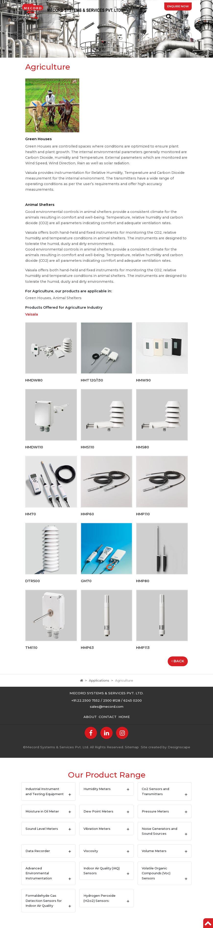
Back (177, 661)
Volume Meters (154, 851)
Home (124, 717)
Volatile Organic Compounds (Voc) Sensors (156, 873)
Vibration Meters (96, 829)
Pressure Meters (155, 811)
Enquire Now (178, 6)
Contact (108, 717)
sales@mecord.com (106, 706)
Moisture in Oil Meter (42, 811)
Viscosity (90, 851)
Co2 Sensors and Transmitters (155, 791)
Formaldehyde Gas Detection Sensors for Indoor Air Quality (43, 900)
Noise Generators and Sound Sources (159, 831)
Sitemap (132, 747)
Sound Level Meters (41, 829)
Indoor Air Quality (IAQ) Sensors (101, 870)
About (90, 717)
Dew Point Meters (98, 811)
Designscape (179, 747)
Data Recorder (37, 851)
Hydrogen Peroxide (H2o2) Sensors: (99, 898)
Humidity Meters (97, 789)
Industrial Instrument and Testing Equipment (44, 791)
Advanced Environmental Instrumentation (38, 873)
